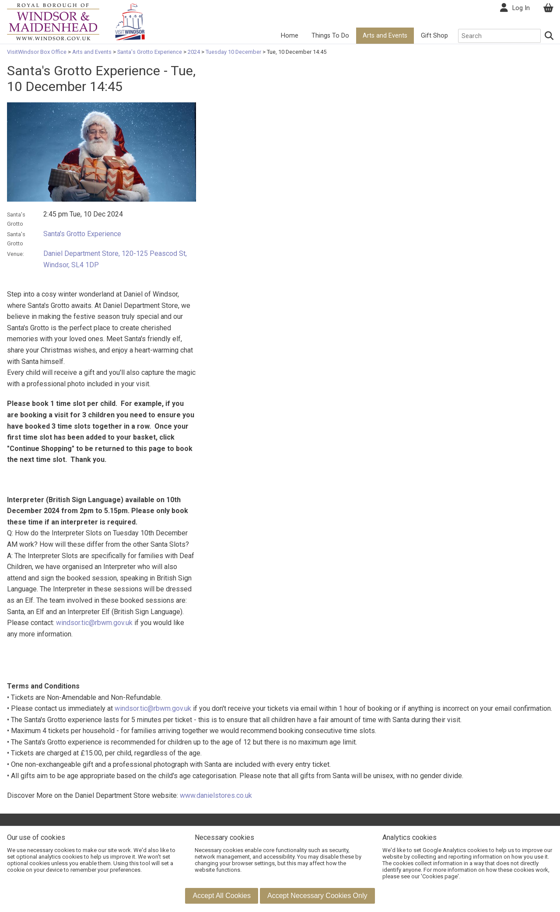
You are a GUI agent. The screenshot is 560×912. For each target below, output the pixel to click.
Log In (521, 8)
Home (289, 35)
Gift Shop (434, 35)
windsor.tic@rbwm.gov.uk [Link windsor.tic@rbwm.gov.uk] (94, 622)
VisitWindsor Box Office (37, 52)
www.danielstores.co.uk (216, 795)
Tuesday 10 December (233, 52)
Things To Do (330, 35)
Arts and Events (385, 35)
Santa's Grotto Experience (149, 52)
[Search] (549, 36)
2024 (193, 52)
